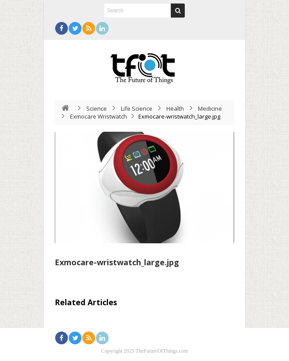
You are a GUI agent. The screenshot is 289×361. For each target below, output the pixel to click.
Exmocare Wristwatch (98, 116)
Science (96, 108)
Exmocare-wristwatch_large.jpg (117, 262)
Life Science (136, 108)
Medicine (210, 108)
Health (175, 108)
